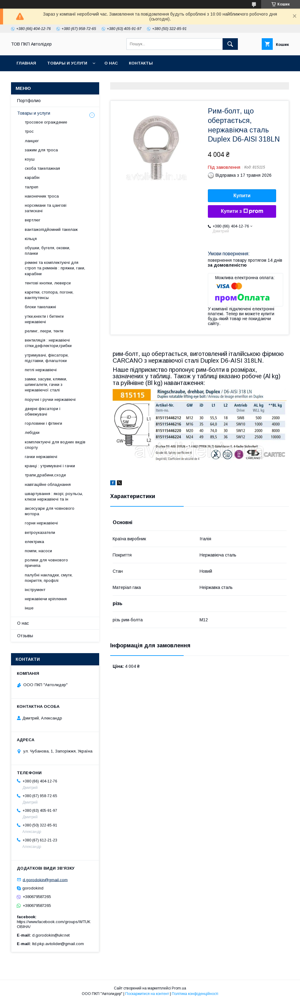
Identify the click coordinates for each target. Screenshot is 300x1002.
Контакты (141, 63)
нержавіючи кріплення (46, 599)
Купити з (242, 211)
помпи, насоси (38, 551)
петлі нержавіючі (41, 370)
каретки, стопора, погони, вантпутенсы (49, 295)
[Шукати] (230, 44)
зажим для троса (41, 150)
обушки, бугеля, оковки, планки (47, 251)
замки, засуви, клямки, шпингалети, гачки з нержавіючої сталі (46, 384)
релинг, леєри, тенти (44, 331)
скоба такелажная (42, 168)
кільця (31, 238)
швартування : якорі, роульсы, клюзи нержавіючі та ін (54, 496)
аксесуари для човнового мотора (49, 511)
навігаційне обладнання (48, 484)
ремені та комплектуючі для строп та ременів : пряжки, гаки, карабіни (55, 268)
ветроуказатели (40, 532)
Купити (242, 195)
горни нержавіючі (41, 523)
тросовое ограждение (46, 122)
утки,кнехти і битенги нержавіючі (44, 319)
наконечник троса (42, 196)
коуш (30, 159)
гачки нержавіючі (41, 456)
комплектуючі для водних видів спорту (55, 445)
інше (29, 608)
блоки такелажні (40, 307)
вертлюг (32, 220)
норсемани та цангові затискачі (45, 208)
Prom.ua (179, 988)
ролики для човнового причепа (46, 563)
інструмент (35, 589)
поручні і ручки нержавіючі (50, 399)
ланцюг (32, 141)
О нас (111, 63)
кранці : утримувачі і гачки (50, 466)
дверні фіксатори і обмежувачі (42, 411)
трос (29, 131)
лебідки (32, 432)
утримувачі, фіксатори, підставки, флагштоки (47, 358)
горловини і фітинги (43, 423)
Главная (26, 63)
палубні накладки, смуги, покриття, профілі (49, 578)
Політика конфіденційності (195, 994)
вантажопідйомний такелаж (51, 229)
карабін (32, 177)
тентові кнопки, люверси (48, 283)
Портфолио (29, 100)
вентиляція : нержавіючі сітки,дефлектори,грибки (48, 343)
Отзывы (25, 635)
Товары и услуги (67, 63)
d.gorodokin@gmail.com (45, 879)
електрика (34, 541)
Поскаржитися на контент (147, 994)
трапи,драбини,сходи (45, 475)
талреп (31, 187)
